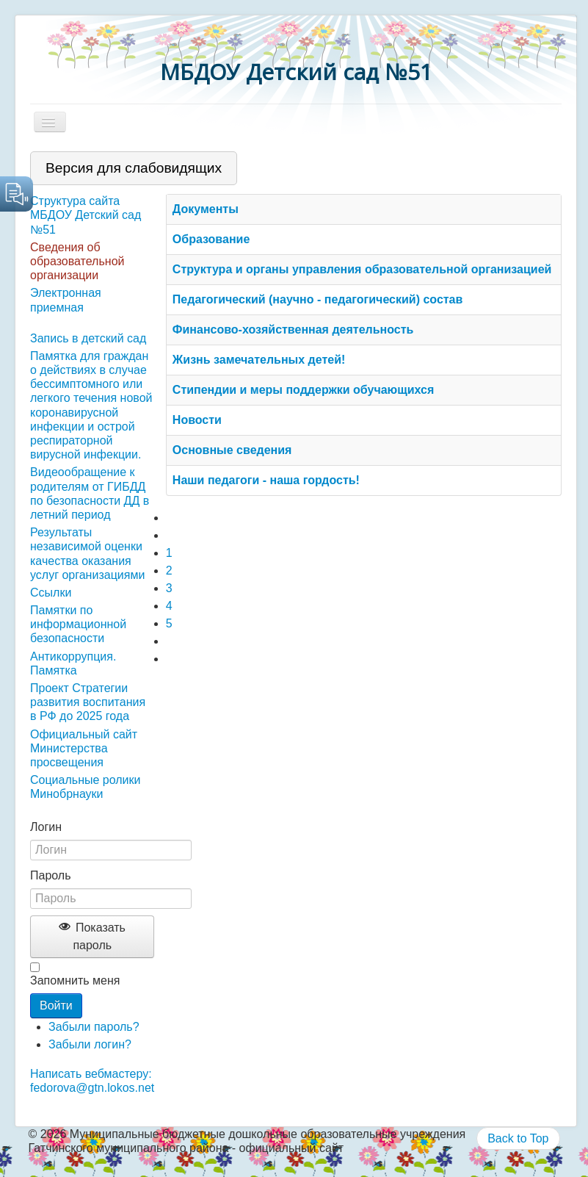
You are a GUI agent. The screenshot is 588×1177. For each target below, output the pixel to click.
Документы (206, 209)
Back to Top (517, 1138)
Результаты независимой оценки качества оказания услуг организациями (87, 553)
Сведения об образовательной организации (77, 261)
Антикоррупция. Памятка (73, 663)
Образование (211, 239)
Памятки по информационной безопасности (78, 624)
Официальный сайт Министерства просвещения (83, 748)
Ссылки (50, 592)
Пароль (50, 875)
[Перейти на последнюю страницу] (172, 658)
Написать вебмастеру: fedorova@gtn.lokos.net (92, 1081)
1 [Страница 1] (169, 553)
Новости (197, 420)
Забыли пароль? (93, 1027)
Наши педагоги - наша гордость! (266, 480)
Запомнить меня (75, 980)
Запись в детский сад (88, 338)
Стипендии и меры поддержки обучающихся (304, 390)
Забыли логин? (89, 1044)
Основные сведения (232, 450)
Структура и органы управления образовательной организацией (362, 269)
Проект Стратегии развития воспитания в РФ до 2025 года (87, 702)
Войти (56, 1005)
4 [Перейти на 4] (169, 606)
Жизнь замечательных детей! (259, 359)
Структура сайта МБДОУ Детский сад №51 (85, 215)
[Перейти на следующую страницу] (172, 641)
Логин (46, 827)
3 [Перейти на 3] (169, 588)
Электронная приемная (65, 300)
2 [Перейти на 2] (169, 570)
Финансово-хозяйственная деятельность (293, 329)
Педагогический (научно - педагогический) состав (318, 299)
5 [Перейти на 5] (169, 623)
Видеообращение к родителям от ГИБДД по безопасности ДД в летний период (89, 493)
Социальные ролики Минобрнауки (85, 787)
